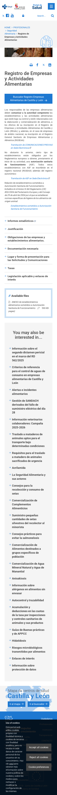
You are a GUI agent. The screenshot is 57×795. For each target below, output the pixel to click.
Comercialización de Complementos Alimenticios (24, 504)
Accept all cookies (38, 747)
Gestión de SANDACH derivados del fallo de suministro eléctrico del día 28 (28, 406)
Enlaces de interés (23, 658)
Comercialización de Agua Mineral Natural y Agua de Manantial (28, 567)
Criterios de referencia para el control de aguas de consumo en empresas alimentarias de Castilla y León (28, 375)
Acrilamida (19, 467)
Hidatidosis (19, 640)
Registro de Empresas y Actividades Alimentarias (17, 36)
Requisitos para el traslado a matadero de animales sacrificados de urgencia (28, 456)
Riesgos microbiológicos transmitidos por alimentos (28, 649)
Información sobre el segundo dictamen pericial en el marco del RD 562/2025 (28, 354)
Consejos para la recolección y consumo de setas (28, 489)
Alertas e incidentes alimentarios (24, 391)
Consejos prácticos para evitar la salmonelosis (27, 536)
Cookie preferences (39, 767)
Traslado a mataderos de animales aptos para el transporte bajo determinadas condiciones (28, 440)
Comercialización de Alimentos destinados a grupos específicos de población (26, 550)
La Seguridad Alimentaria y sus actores (28, 476)
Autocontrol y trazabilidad (28, 600)
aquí (11, 764)
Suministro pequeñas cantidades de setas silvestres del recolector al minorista (28, 521)
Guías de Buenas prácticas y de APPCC (28, 631)
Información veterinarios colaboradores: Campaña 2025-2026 (27, 423)
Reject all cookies (38, 757)
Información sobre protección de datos (24, 667)
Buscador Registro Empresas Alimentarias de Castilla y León (27, 98)
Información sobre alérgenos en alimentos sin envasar (28, 589)
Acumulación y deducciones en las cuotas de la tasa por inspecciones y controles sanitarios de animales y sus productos (28, 615)
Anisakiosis (19, 578)
